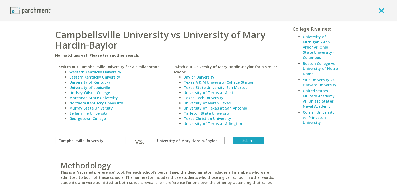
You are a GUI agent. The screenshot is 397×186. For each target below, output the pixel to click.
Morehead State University (93, 97)
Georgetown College (87, 118)
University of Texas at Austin (210, 92)
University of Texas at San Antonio (215, 108)
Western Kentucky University (95, 71)
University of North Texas (207, 102)
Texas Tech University (203, 97)
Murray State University (91, 108)
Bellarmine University (88, 113)
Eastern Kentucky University (94, 77)
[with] (189, 140)
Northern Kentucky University (96, 102)
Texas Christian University (207, 118)
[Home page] (30, 10)
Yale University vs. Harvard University (319, 82)
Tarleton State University (207, 113)
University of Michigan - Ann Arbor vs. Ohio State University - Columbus (319, 47)
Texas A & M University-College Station (219, 82)
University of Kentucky (89, 82)
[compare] (90, 140)
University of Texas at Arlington (213, 123)
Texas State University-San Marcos (215, 87)
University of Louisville (89, 87)
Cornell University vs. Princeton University (319, 117)
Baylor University (199, 77)
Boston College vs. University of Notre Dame (320, 68)
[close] (381, 10)
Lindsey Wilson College (89, 92)
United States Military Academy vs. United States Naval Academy (319, 98)
